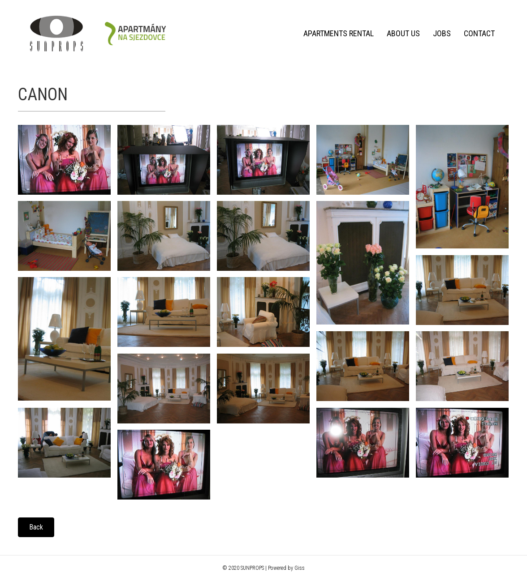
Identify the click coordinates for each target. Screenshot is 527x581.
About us (403, 33)
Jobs (442, 33)
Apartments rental (338, 33)
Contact (479, 33)
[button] (36, 527)
